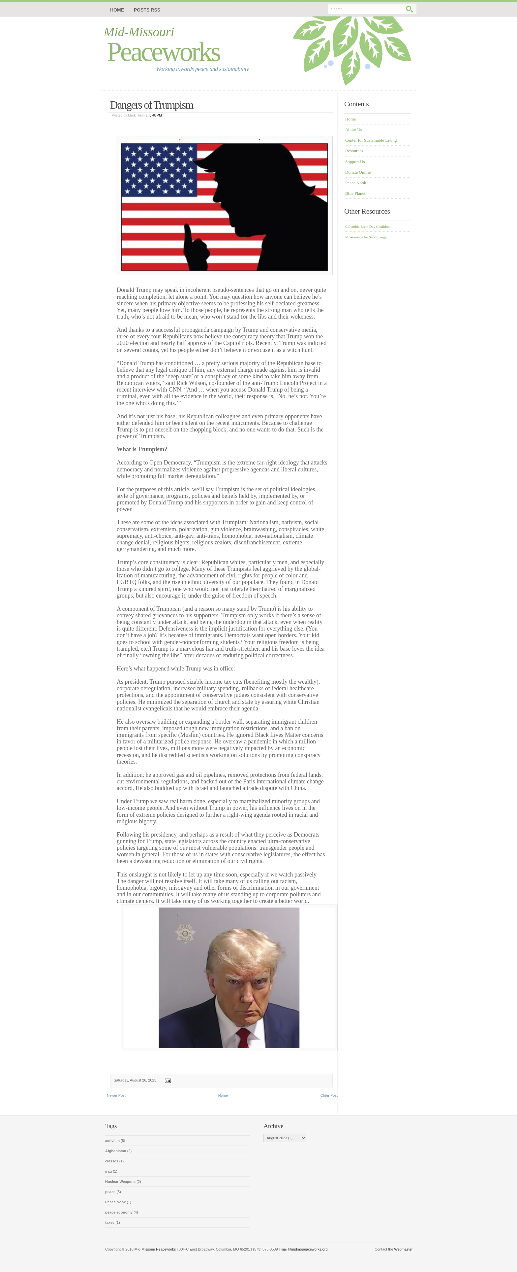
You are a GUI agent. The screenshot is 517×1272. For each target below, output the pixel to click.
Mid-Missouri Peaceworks (155, 1249)
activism (113, 1141)
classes (112, 1161)
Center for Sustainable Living (371, 140)
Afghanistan (116, 1151)
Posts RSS (147, 10)
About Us (353, 129)
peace (110, 1192)
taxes (110, 1222)
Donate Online (358, 172)
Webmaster (403, 1249)
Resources (354, 150)
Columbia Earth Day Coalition (367, 226)
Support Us (355, 161)
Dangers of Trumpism (151, 105)
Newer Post (116, 1095)
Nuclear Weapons (121, 1182)
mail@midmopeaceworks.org (304, 1249)
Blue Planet (355, 193)
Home (117, 10)
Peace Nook (355, 182)
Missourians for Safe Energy (366, 237)
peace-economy (119, 1212)
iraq (109, 1171)
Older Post (329, 1095)
